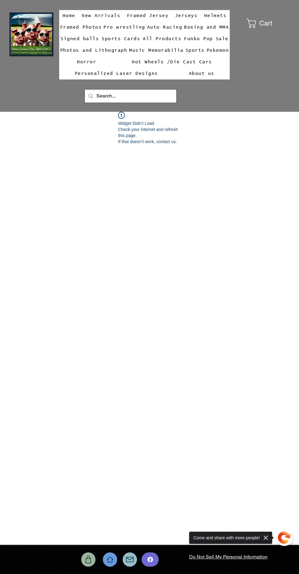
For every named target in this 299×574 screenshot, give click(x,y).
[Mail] (130, 559)
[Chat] (150, 559)
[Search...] (130, 96)
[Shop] (88, 559)
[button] (268, 23)
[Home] (110, 559)
